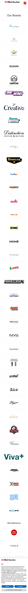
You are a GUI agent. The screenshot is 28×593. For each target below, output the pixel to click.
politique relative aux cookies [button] (9, 572)
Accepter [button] (20, 586)
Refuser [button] (8, 586)
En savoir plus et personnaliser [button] (14, 590)
